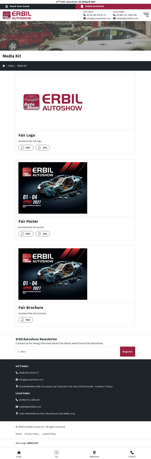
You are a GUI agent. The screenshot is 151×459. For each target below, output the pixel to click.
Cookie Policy (49, 433)
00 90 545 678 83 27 (96, 14)
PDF (26, 147)
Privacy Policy (32, 433)
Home (19, 433)
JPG (42, 147)
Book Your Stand (17, 6)
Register (128, 351)
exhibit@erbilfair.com (127, 18)
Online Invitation (92, 6)
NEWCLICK (32, 443)
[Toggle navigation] (146, 15)
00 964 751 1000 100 (126, 14)
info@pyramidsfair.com (99, 18)
